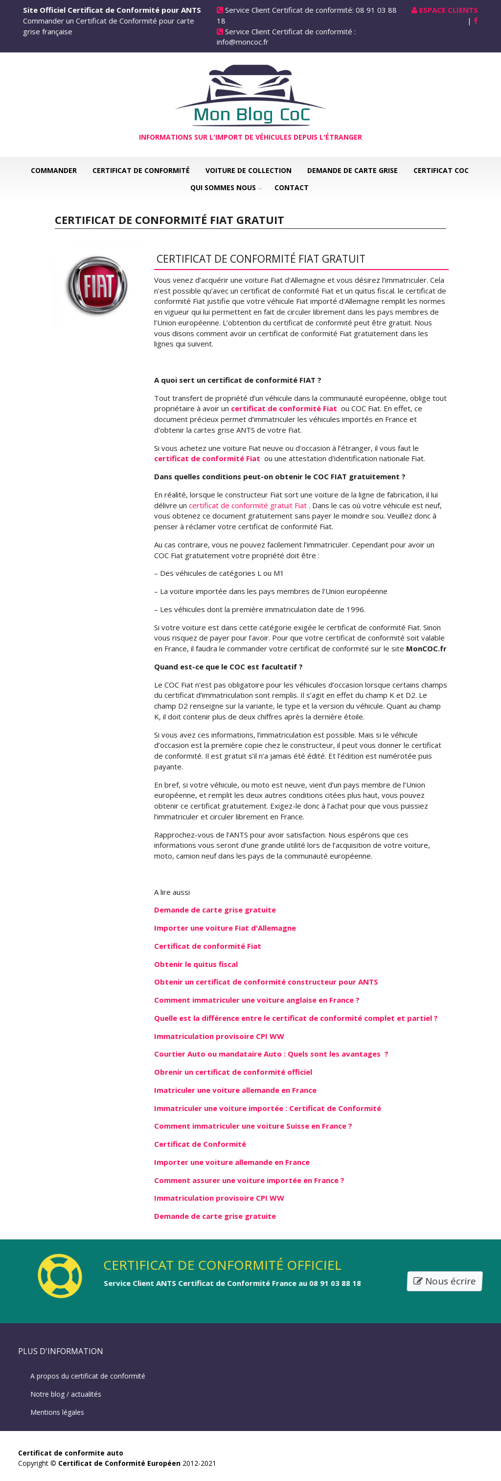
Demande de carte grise (352, 170)
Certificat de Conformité (141, 170)
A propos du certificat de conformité (87, 1376)
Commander (54, 170)
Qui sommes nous (223, 187)
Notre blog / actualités (65, 1394)
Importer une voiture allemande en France (232, 1162)
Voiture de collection (248, 170)
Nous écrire (445, 1281)
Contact (291, 187)
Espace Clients (448, 10)
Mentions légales (57, 1412)
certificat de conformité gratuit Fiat (249, 505)
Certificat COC (441, 170)
